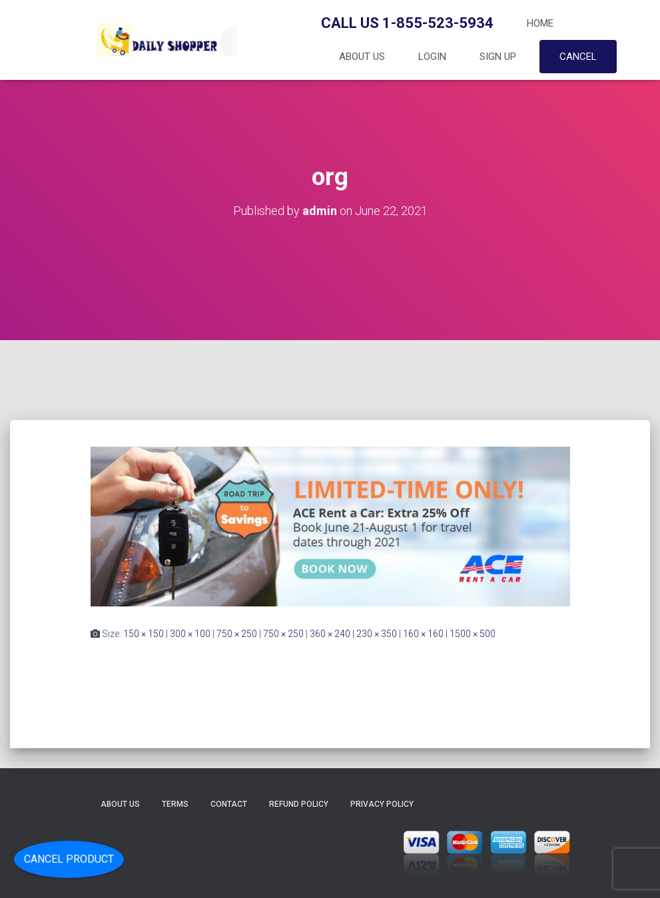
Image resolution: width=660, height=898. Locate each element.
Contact (228, 804)
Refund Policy (298, 804)
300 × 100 (190, 633)
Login (432, 57)
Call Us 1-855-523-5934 (407, 23)
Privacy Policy (382, 804)
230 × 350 (376, 633)
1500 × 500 (472, 633)
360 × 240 (330, 633)
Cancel (578, 57)
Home (540, 23)
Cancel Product (69, 859)
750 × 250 (236, 633)
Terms (175, 804)
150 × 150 (143, 633)
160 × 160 (423, 633)
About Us (362, 57)
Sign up (498, 57)
